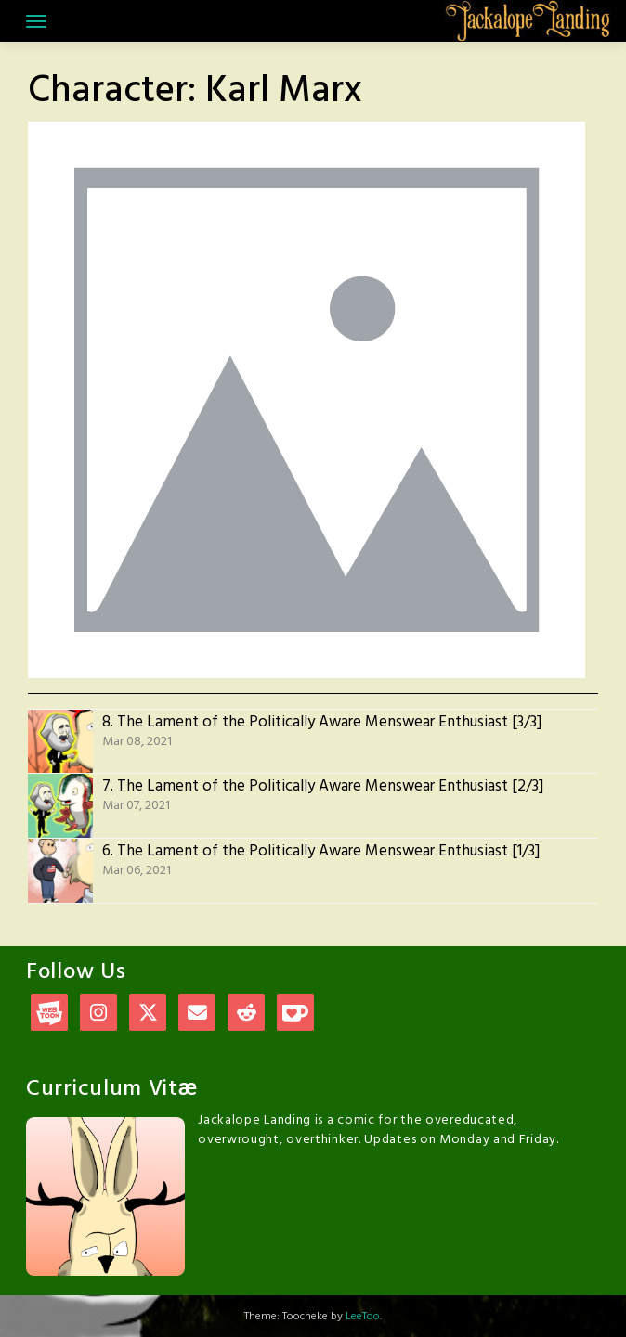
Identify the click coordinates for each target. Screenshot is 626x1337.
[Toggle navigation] (36, 21)
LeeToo (363, 1316)
